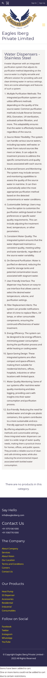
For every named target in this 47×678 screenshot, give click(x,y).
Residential (7, 602)
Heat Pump (7, 591)
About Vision (8, 556)
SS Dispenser (8, 595)
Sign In (34, 3)
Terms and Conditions (13, 563)
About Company (10, 548)
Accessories (7, 599)
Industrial (7, 606)
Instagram (7, 634)
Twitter (5, 630)
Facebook (6, 626)
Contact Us (7, 571)
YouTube (6, 641)
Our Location (8, 560)
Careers (6, 567)
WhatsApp (7, 637)
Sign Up (42, 3)
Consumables (9, 610)
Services (6, 552)
